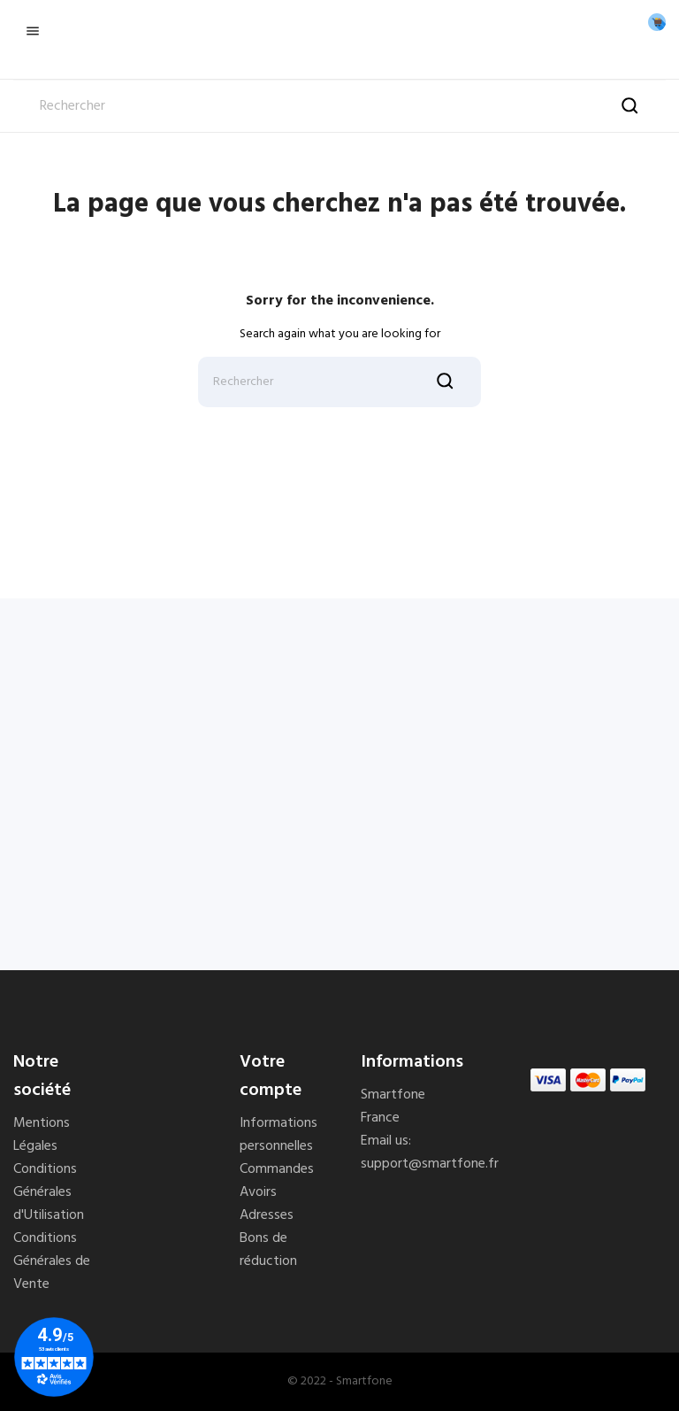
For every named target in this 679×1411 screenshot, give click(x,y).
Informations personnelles (278, 1135)
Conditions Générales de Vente (51, 1261)
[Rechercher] (339, 106)
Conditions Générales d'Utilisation (48, 1192)
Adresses (267, 1215)
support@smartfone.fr (430, 1164)
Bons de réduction (268, 1250)
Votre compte (270, 1076)
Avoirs (258, 1192)
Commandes (277, 1169)
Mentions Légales (41, 1135)
